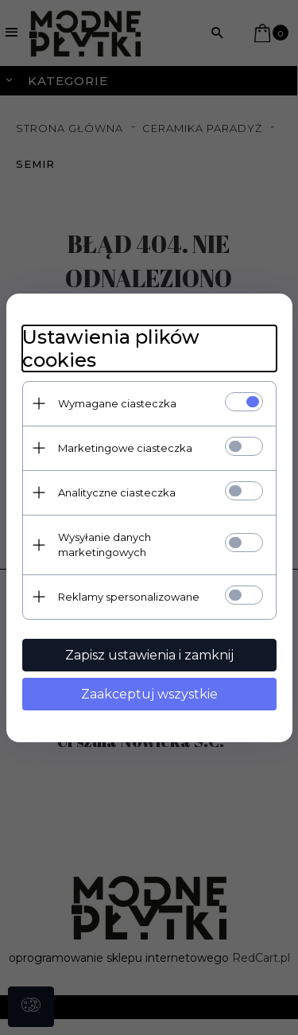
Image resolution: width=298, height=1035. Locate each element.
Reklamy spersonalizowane (128, 596)
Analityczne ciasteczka (117, 492)
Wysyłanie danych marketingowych (104, 544)
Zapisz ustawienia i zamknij (149, 655)
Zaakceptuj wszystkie (149, 694)
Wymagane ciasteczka (117, 403)
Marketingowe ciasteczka (125, 448)
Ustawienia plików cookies (110, 348)
